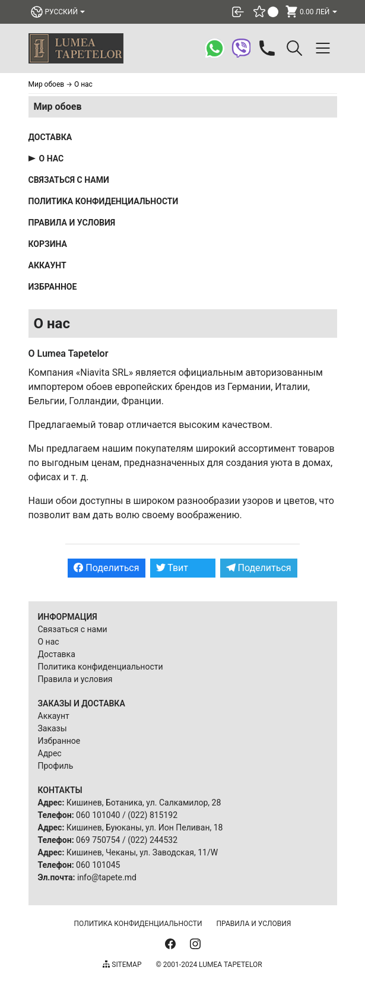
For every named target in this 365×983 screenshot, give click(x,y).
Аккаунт (47, 265)
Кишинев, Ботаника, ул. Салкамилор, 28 (143, 802)
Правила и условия (72, 222)
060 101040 (98, 815)
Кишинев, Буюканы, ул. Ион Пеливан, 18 (144, 827)
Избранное (52, 286)
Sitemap (122, 964)
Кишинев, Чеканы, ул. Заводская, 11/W (142, 852)
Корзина (47, 244)
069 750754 (98, 840)
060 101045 (98, 865)
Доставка (50, 137)
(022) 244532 (152, 840)
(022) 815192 (152, 815)
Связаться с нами (68, 180)
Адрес (50, 753)
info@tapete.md (107, 877)
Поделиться (106, 567)
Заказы (52, 728)
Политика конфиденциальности (103, 201)
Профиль (56, 765)
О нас (51, 158)
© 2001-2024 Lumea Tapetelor (208, 964)
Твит (172, 567)
